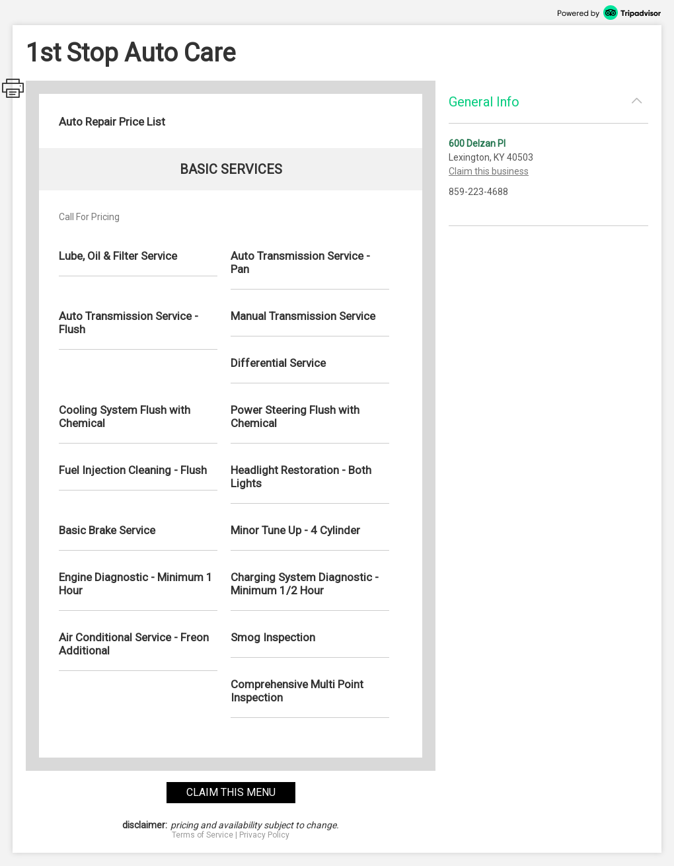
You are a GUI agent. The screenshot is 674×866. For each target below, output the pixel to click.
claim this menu (231, 792)
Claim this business (489, 171)
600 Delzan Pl (477, 143)
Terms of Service (202, 835)
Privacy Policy (264, 835)
